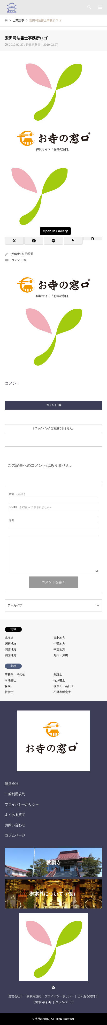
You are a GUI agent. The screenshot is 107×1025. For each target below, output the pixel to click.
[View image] (39, 227)
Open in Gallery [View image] (55, 231)
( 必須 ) (17, 494)
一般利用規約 (15, 794)
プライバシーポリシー (22, 804)
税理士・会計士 (64, 686)
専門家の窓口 (42, 1018)
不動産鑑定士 (62, 692)
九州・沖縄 (61, 655)
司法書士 (10, 680)
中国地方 (59, 649)
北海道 (9, 637)
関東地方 (10, 643)
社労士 (9, 692)
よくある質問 (15, 815)
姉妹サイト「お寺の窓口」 (53, 148)
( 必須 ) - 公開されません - (30, 507)
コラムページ (15, 835)
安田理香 (27, 254)
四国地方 (10, 655)
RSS (53, 987)
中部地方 (59, 643)
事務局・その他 (15, 674)
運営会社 (11, 784)
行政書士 (59, 680)
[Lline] (53, 241)
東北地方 (59, 637)
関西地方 (10, 649)
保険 (8, 686)
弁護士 (58, 674)
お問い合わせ (15, 825)
